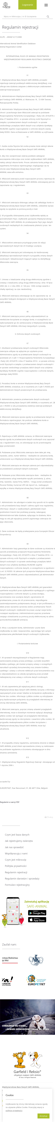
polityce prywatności (14, 1110)
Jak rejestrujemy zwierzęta (19, 840)
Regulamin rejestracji (16, 872)
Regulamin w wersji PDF (9, 802)
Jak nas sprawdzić (14, 847)
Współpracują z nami (16, 853)
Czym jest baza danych (17, 834)
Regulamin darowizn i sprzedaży (22, 878)
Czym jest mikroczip (15, 859)
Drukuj (49, 817)
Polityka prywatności (16, 865)
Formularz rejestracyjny (17, 884)
